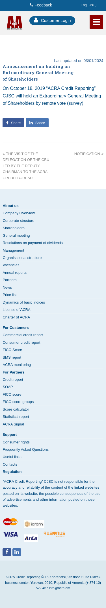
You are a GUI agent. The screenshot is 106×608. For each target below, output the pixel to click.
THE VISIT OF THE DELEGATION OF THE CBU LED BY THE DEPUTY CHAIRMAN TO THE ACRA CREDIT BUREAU (26, 166)
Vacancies (11, 265)
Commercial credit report (23, 335)
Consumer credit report (21, 342)
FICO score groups (18, 402)
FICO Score (12, 350)
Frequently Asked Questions (26, 449)
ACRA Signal (13, 424)
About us (10, 206)
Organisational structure (22, 258)
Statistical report (16, 417)
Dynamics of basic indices (24, 302)
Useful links (12, 457)
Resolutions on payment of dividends (32, 243)
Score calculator (16, 409)
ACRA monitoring (17, 365)
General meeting (16, 235)
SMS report (12, 357)
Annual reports (15, 272)
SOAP (8, 387)
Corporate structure (18, 220)
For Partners (13, 372)
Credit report (13, 379)
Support (10, 434)
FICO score (12, 394)
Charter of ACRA (16, 317)
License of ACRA (16, 310)
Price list (9, 295)
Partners (9, 280)
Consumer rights (16, 442)
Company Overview (18, 213)
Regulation (12, 472)
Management (13, 250)
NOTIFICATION (88, 154)
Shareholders (13, 228)
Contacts (10, 464)
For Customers (16, 327)
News (7, 287)
